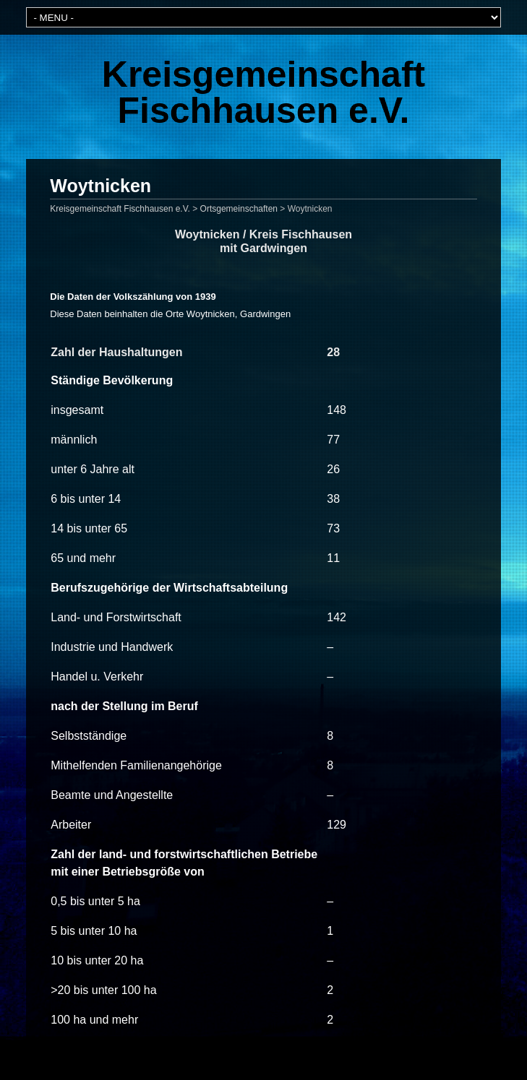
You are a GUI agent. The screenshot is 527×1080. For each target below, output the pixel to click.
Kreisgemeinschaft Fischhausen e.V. (263, 92)
